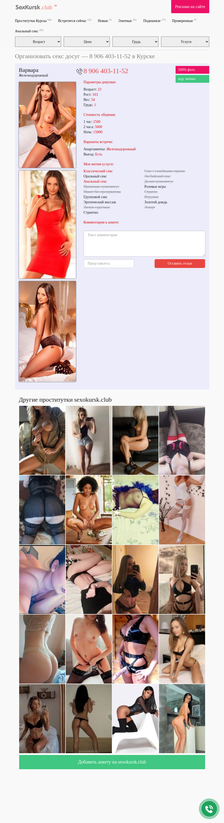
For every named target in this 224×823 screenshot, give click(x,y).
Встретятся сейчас (74, 20)
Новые (105, 20)
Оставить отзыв (180, 263)
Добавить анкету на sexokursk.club (112, 762)
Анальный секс (29, 31)
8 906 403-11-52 (106, 71)
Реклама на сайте (190, 6)
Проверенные (184, 20)
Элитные (127, 20)
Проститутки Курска (33, 20)
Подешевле (154, 20)
